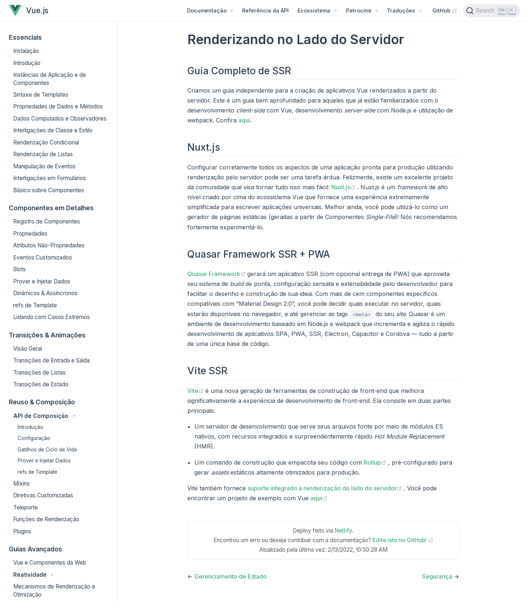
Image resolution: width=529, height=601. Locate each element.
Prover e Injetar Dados (41, 281)
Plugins (22, 531)
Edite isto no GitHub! (403, 540)
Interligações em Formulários (49, 178)
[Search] (491, 10)
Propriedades (30, 233)
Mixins (21, 483)
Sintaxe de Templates (40, 94)
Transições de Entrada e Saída (51, 360)
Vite (196, 390)
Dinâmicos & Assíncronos (45, 293)
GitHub (444, 10)
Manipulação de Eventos (44, 166)
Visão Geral (27, 348)
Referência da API (265, 10)
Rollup (376, 462)
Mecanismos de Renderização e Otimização (54, 590)
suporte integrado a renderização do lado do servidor (326, 488)
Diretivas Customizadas (43, 495)
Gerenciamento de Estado (230, 576)
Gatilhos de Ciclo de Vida (47, 449)
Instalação (26, 50)
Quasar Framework (217, 274)
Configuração (34, 438)
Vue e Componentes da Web (49, 562)
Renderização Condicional (46, 142)
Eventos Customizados (42, 257)
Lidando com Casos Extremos (51, 317)
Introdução (26, 63)
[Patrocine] (362, 11)
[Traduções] (404, 11)
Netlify (343, 530)
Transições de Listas (39, 372)
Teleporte (25, 507)
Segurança (437, 576)
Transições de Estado (40, 384)
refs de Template (35, 305)
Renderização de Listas (43, 154)
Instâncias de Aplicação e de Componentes (49, 78)
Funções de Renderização (46, 519)
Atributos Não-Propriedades (48, 245)
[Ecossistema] (317, 11)
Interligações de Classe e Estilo (53, 130)
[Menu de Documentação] (210, 11)
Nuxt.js (344, 187)
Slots (19, 269)
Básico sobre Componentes (48, 190)
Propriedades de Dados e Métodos (58, 106)
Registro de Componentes (46, 221)
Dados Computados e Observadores (60, 118)
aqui (244, 120)
